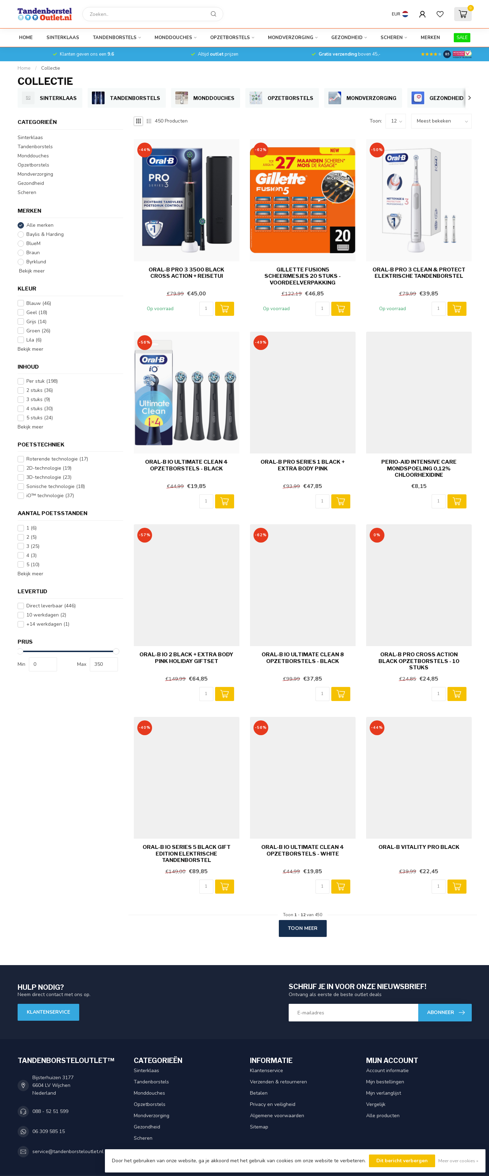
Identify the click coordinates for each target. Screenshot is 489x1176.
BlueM (33, 243)
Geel (36, 312)
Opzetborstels (230, 38)
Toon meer (303, 928)
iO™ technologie (50, 495)
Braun (33, 252)
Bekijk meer (31, 271)
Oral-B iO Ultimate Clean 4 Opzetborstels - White (302, 850)
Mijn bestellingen (385, 1081)
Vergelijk (375, 1104)
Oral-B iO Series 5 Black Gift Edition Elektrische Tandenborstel (187, 853)
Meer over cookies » (458, 1161)
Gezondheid (347, 38)
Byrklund (36, 261)
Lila (34, 340)
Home (26, 38)
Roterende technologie (57, 459)
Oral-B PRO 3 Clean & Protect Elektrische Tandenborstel (418, 273)
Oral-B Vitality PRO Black (418, 847)
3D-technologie (48, 477)
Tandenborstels (115, 38)
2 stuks (39, 390)
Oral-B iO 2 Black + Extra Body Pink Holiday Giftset (186, 657)
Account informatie (387, 1070)
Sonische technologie (55, 486)
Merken (430, 38)
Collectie (50, 68)
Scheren (392, 38)
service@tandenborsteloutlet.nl (68, 1151)
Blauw (38, 303)
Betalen (259, 1093)
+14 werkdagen (47, 624)
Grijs (36, 321)
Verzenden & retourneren (278, 1081)
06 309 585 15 (48, 1131)
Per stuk (42, 381)
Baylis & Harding (45, 234)
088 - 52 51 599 (50, 1111)
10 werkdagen (46, 615)
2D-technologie (48, 468)
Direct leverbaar (51, 605)
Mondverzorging (290, 38)
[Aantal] (206, 309)
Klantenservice (48, 1012)
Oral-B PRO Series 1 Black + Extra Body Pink (303, 465)
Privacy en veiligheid (272, 1104)
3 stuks (38, 399)
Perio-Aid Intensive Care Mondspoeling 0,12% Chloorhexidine (419, 468)
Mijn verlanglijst (383, 1093)
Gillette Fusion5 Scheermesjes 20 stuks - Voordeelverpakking (302, 276)
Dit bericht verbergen (402, 1160)
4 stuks (39, 408)
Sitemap (259, 1127)
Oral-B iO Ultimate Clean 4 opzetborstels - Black (186, 465)
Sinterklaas (62, 38)
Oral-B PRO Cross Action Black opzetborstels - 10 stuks (418, 661)
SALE (462, 38)
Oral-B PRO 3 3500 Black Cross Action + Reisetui (186, 273)
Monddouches (173, 38)
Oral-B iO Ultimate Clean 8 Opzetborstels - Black (303, 657)
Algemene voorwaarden (277, 1115)
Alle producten (383, 1115)
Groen (38, 330)
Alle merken (40, 225)
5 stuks (39, 417)
